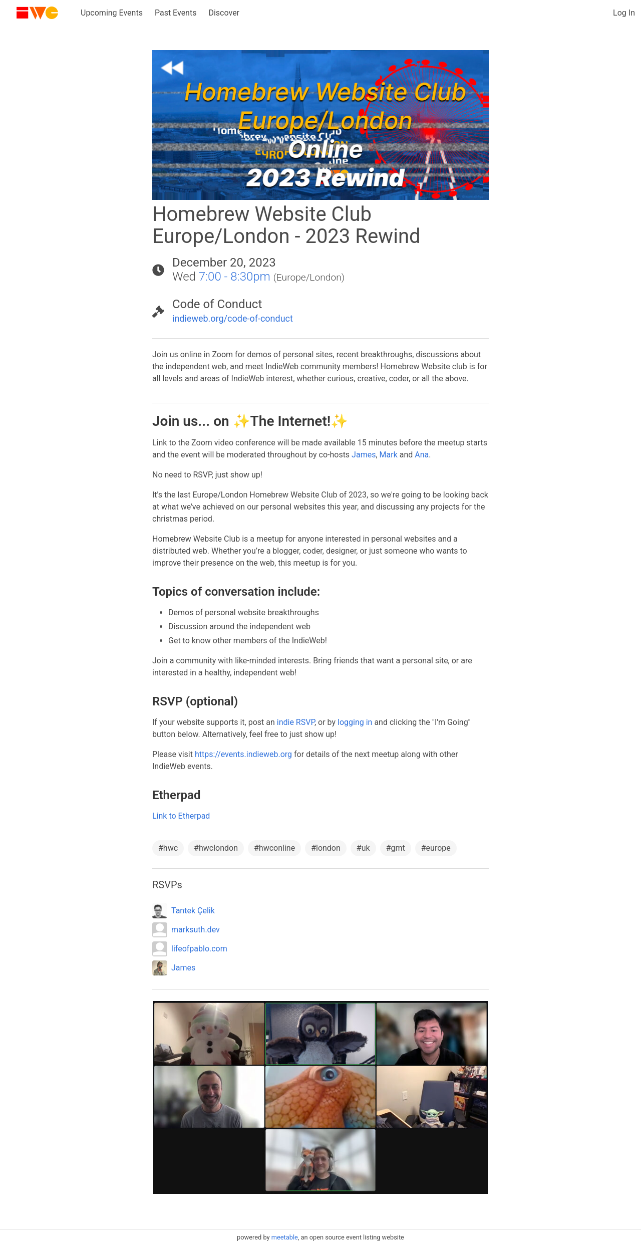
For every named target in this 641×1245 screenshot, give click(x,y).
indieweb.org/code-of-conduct (232, 318)
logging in (355, 722)
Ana (422, 454)
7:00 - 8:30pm (234, 277)
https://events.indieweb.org (243, 754)
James (364, 454)
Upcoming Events (112, 13)
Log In (624, 13)
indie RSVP (295, 722)
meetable (284, 1237)
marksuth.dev (195, 929)
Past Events (176, 13)
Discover (223, 13)
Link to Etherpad (181, 816)
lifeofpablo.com (199, 948)
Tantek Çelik (193, 910)
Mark (389, 454)
